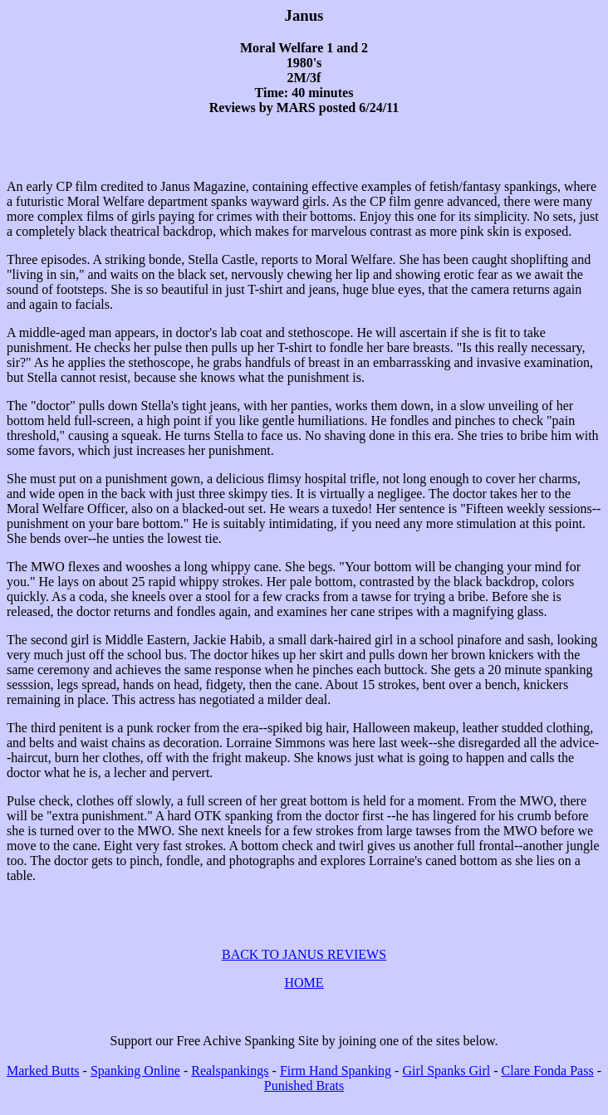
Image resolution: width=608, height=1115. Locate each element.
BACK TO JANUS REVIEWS (304, 969)
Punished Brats (304, 1100)
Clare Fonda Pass (548, 1085)
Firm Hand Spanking (335, 1085)
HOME (303, 997)
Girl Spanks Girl (446, 1085)
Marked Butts (43, 1085)
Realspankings (229, 1085)
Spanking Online (135, 1085)
